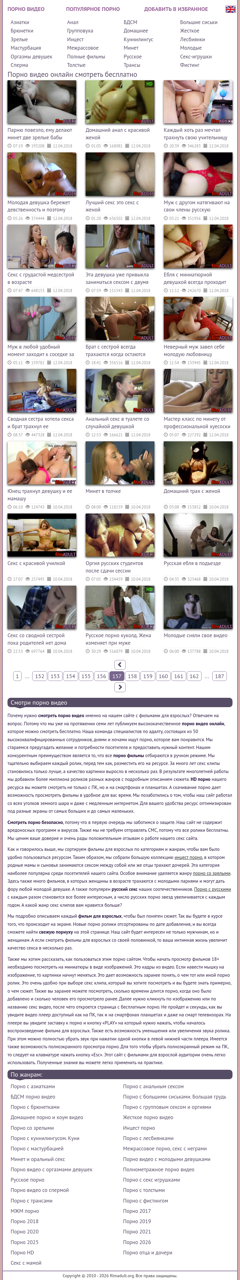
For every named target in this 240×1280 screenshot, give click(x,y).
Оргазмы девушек (31, 56)
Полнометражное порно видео (158, 1169)
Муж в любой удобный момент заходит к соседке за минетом (41, 351)
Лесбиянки (192, 39)
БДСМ (131, 22)
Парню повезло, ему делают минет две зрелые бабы (40, 134)
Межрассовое (83, 47)
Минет (131, 47)
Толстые (76, 65)
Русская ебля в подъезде (192, 563)
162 (194, 676)
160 (163, 676)
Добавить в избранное (176, 8)
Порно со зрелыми (32, 1127)
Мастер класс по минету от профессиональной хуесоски (197, 422)
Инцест (75, 39)
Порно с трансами (31, 1200)
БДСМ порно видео (33, 1096)
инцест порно (188, 857)
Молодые (191, 47)
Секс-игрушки (196, 56)
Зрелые (19, 39)
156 (101, 676)
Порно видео (26, 8)
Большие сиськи (199, 22)
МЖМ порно (25, 1211)
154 (70, 676)
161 (178, 676)
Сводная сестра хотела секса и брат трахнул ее (41, 422)
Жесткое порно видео (148, 1117)
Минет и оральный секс (38, 1159)
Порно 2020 (24, 1231)
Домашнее (136, 30)
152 (39, 676)
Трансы (132, 65)
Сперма (19, 65)
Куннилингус (138, 39)
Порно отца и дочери (147, 1252)
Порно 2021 (137, 1231)
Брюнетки (22, 30)
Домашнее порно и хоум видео (47, 1117)
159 (147, 676)
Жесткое (189, 30)
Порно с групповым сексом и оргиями (167, 1107)
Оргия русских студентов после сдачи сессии (114, 567)
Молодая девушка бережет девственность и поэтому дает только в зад (39, 207)
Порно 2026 (137, 1242)
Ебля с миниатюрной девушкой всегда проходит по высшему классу (195, 279)
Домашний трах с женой (192, 491)
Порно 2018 (24, 1221)
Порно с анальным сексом (153, 1086)
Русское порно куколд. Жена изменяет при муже (118, 639)
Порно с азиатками (33, 1086)
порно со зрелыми (211, 873)
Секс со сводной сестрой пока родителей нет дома (37, 639)
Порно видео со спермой (40, 1190)
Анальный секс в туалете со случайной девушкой (117, 422)
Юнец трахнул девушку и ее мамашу (40, 495)
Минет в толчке (103, 491)
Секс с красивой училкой (36, 563)
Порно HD (22, 1252)
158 (132, 676)
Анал (72, 22)
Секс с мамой (26, 1262)
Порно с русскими (212, 889)
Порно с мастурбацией (37, 1148)
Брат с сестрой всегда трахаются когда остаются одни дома (115, 351)
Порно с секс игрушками (151, 1179)
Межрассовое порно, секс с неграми (165, 1148)
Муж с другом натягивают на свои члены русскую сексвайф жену (197, 207)
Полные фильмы (86, 56)
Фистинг (189, 65)
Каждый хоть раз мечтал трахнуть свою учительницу (195, 134)
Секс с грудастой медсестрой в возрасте (41, 278)
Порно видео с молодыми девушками (167, 1159)
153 (55, 676)
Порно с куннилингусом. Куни (45, 1138)
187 (219, 676)
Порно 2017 (137, 1211)
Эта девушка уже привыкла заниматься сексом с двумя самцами (117, 279)
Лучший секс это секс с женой (112, 206)
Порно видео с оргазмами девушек (51, 1169)
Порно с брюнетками (35, 1107)
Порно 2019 (137, 1221)
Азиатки (20, 22)
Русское (133, 56)
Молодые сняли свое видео (196, 635)
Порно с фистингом (145, 1200)
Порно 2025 (24, 1242)
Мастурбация (26, 47)
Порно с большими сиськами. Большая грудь (174, 1096)
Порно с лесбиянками (148, 1138)
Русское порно (27, 1179)
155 (86, 676)
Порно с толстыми (144, 1190)
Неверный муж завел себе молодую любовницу (194, 350)
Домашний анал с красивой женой (118, 134)
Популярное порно (93, 8)
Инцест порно (139, 1127)
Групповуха (80, 30)
